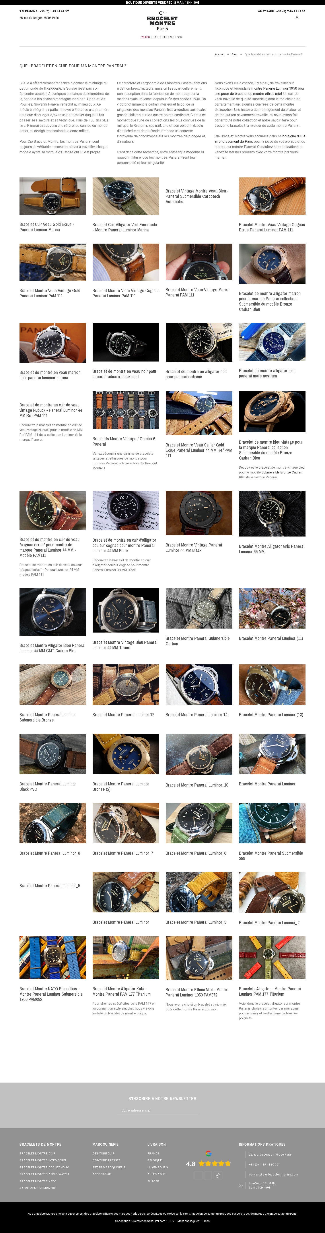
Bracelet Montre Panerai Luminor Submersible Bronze (47, 717)
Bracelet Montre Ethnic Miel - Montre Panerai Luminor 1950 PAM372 (197, 992)
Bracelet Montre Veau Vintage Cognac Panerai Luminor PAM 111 (125, 293)
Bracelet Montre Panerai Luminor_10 (197, 785)
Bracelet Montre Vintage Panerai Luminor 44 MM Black (194, 547)
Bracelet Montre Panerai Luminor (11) (271, 638)
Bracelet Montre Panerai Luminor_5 (49, 886)
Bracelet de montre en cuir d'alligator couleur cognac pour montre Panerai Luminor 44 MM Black (124, 545)
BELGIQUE (155, 1160)
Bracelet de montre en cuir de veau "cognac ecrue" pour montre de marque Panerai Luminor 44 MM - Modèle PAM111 (49, 547)
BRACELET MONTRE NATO (37, 1181)
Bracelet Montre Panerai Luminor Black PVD (47, 786)
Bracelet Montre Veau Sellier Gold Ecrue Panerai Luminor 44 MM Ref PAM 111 (199, 450)
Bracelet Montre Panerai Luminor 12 (123, 714)
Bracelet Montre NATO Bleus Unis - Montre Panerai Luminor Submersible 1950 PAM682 (51, 994)
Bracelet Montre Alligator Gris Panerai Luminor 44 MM (271, 548)
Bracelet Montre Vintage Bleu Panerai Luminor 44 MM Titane (125, 644)
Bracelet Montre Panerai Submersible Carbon (198, 640)
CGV (171, 1221)
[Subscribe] (203, 1110)
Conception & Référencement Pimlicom (140, 1221)
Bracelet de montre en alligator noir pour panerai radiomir (196, 374)
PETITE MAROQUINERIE (109, 1167)
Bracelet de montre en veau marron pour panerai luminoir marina (49, 375)
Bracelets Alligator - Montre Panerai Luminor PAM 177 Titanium (270, 991)
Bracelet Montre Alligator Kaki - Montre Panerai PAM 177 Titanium (122, 991)
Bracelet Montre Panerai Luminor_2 (269, 922)
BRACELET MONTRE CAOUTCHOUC (44, 1167)
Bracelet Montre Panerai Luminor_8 (49, 853)
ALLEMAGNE (157, 1174)
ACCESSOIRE (102, 1174)
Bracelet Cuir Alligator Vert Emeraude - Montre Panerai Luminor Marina (125, 227)
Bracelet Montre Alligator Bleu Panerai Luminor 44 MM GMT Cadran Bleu (52, 648)
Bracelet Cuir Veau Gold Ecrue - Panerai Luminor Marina (46, 227)
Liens (206, 1221)
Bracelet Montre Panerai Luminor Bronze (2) (121, 786)
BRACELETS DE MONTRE (40, 1144)
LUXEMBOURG (158, 1167)
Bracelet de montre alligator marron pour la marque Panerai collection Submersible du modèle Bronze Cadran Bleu (270, 301)
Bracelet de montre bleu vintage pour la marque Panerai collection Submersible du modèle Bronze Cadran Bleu (271, 450)
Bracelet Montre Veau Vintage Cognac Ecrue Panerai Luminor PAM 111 (272, 227)
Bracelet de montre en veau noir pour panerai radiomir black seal (124, 373)
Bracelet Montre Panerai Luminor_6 (196, 853)
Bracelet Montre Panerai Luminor (267, 784)
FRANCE (153, 1153)
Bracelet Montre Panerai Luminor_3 (196, 922)
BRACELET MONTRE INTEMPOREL (43, 1160)
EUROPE (153, 1181)
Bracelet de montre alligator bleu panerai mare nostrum (267, 373)
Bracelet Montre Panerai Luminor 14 (196, 714)
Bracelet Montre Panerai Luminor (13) (271, 714)
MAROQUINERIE (106, 1144)
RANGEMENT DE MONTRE (37, 1188)
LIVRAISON (157, 1144)
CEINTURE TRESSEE (106, 1160)
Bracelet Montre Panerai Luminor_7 (123, 853)
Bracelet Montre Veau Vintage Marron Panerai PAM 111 (198, 292)
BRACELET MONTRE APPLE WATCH (44, 1174)
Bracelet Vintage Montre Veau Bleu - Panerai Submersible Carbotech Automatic (197, 196)
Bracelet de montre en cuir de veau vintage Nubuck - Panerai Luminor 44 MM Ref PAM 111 (50, 410)
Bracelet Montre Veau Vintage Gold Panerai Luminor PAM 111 (49, 293)
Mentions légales (188, 1221)
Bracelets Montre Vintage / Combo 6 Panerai (124, 441)
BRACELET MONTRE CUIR (37, 1153)
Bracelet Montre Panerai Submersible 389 (271, 855)
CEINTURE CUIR (104, 1153)
